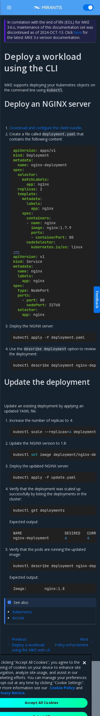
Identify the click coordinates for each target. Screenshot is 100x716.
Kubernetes (22, 611)
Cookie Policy (62, 696)
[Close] (84, 672)
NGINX (18, 618)
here (78, 32)
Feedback (97, 299)
